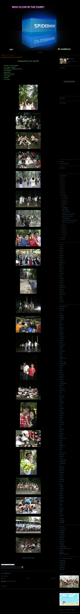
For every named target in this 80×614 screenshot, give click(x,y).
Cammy (61, 331)
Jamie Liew (62, 385)
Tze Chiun (62, 490)
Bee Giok (61, 324)
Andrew (61, 313)
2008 (62, 192)
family (61, 257)
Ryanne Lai (62, 456)
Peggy (61, 449)
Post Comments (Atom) (11, 581)
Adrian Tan (62, 310)
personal (22, 568)
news (61, 283)
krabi (61, 271)
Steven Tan (62, 481)
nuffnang (61, 285)
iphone (61, 267)
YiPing (61, 511)
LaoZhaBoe (62, 544)
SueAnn (61, 484)
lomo (61, 274)
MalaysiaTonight (63, 546)
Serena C (61, 550)
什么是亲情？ (65, 207)
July (63, 206)
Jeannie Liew (62, 388)
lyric (60, 276)
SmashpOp (62, 552)
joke (60, 269)
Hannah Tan (62, 536)
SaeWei (61, 458)
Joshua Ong (62, 408)
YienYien (61, 508)
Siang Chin (62, 472)
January (64, 235)
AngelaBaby (62, 532)
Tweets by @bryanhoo (64, 163)
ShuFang (61, 470)
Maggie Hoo (62, 429)
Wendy (61, 499)
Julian (61, 410)
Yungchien (62, 518)
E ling (61, 360)
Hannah (61, 372)
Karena (61, 420)
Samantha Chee (63, 459)
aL (60, 311)
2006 (62, 237)
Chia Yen (61, 338)
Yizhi (61, 513)
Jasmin (61, 386)
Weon (61, 502)
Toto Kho (61, 488)
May (63, 226)
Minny (61, 442)
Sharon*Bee (62, 467)
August (64, 204)
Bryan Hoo (71, 58)
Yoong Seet (62, 515)
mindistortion (62, 565)
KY (60, 426)
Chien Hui (62, 340)
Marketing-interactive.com (65, 548)
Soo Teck (61, 477)
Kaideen (61, 415)
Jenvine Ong (62, 390)
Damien (61, 352)
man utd (61, 278)
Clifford (61, 347)
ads (60, 246)
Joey (60, 404)
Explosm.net (62, 564)
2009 (62, 190)
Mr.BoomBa (62, 567)
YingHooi (62, 509)
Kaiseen (61, 418)
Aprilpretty (62, 317)
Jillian (61, 399)
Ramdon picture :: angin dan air (68, 214)
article (61, 248)
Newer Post (3, 578)
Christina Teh (62, 345)
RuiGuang (62, 454)
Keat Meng (62, 422)
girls (60, 264)
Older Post (53, 578)
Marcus (61, 431)
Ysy (60, 517)
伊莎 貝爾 (62, 522)
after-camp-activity (66, 218)
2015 (62, 177)
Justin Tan (62, 411)
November (64, 198)
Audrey (61, 320)
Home (28, 578)
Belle (61, 326)
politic (61, 291)
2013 (62, 182)
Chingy (61, 342)
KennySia (62, 543)
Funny (61, 369)
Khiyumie (62, 424)
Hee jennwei (62, 374)
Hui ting (61, 377)
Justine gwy (62, 413)
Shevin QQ (62, 468)
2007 (62, 194)
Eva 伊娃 (61, 365)
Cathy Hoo (62, 333)
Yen (60, 506)
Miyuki (61, 443)
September (64, 202)
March (63, 230)
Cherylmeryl (62, 336)
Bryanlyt (61, 329)
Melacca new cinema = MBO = (68, 222)
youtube (61, 301)
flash (60, 258)
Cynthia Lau (62, 351)
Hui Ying (61, 379)
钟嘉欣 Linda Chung (64, 553)
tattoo (61, 298)
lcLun (61, 427)
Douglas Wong (63, 358)
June (63, 224)
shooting (61, 294)
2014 (62, 180)
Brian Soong (62, 327)
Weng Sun (62, 500)
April (63, 228)
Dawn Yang (62, 534)
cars (60, 253)
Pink (60, 451)
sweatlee (61, 486)
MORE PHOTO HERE (28, 558)
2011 (62, 186)
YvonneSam (62, 520)
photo (61, 289)
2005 (62, 239)
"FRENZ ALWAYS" (66, 212)
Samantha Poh (62, 461)
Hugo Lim (62, 376)
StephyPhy (62, 479)
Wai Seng (61, 497)
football (61, 260)
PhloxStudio (62, 569)
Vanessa (61, 492)
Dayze (61, 354)
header (61, 266)
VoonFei (61, 495)
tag (60, 296)
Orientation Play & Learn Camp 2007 (11, 57)
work (61, 299)
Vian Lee (61, 493)
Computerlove (62, 560)
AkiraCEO (62, 530)
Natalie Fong (62, 445)
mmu (18, 568)
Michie (61, 440)
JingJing (61, 401)
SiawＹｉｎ (62, 474)
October (64, 200)
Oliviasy (61, 447)
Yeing (61, 504)
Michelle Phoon (63, 438)
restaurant (62, 292)
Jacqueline (62, 381)
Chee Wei (61, 335)
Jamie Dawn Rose (63, 383)
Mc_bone (61, 433)
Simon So (62, 476)
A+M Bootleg (62, 529)
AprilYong (62, 319)
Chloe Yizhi (62, 344)
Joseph (61, 406)
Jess (60, 393)
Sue (60, 483)
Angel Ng (62, 315)
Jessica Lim (62, 395)
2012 (62, 184)
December (64, 196)
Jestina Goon (62, 397)
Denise (61, 356)
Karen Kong (62, 541)
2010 (62, 188)
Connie (61, 349)
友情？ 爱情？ (65, 210)
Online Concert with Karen (67, 216)
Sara (60, 465)
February (64, 232)
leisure (14, 568)
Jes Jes (61, 392)
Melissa (61, 436)
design (61, 255)
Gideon (61, 370)
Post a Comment (4, 576)
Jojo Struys (62, 539)
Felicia (61, 367)
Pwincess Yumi (63, 452)
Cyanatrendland (63, 562)
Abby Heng (62, 308)
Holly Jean (62, 537)
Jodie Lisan (62, 402)
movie (61, 282)
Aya (60, 322)
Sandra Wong (62, 463)
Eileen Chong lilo (63, 363)
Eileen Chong (62, 361)
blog (60, 250)
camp (4, 568)
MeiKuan (61, 434)
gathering (9, 568)
